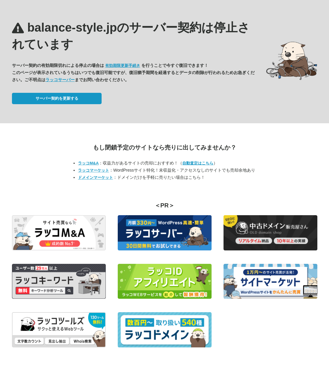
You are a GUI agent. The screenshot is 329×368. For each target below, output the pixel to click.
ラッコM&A (88, 163)
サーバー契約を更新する (57, 98)
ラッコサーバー (60, 79)
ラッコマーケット (93, 170)
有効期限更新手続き (122, 65)
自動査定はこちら (197, 163)
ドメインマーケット (95, 177)
